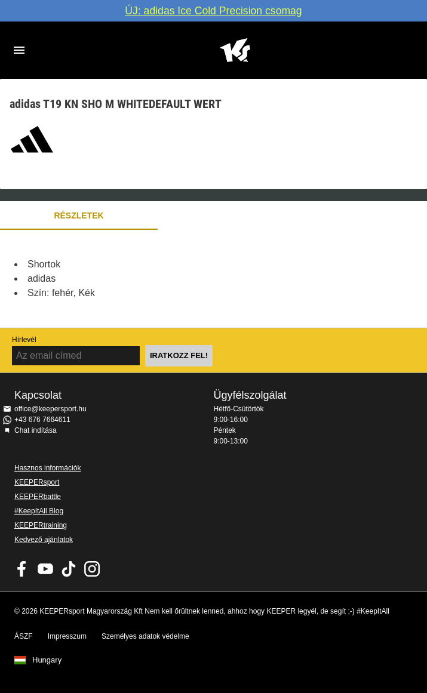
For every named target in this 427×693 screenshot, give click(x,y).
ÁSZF (23, 636)
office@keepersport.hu (50, 409)
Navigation (19, 50)
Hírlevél (24, 339)
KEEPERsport (36, 482)
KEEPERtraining (40, 525)
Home (235, 50)
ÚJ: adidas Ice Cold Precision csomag (213, 11)
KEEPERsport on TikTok (68, 569)
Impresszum (67, 636)
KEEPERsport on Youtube (45, 569)
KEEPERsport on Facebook (22, 569)
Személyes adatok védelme (145, 636)
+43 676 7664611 (42, 419)
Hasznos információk (47, 468)
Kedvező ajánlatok (43, 539)
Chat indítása (35, 430)
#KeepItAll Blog (38, 511)
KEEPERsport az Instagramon (92, 569)
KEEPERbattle (37, 496)
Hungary (47, 660)
